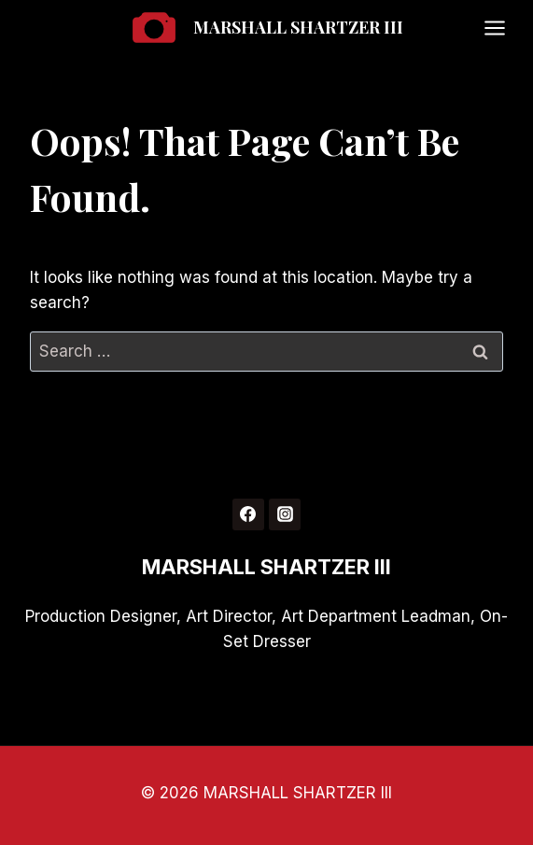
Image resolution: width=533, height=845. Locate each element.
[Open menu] (504, 27)
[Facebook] (248, 514)
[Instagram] (285, 514)
